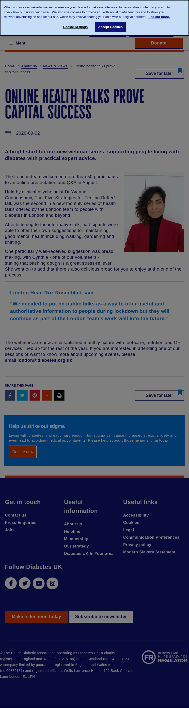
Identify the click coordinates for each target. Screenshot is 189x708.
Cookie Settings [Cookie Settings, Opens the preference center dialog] (75, 27)
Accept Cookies (110, 27)
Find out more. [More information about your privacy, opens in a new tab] (159, 17)
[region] (94, 18)
